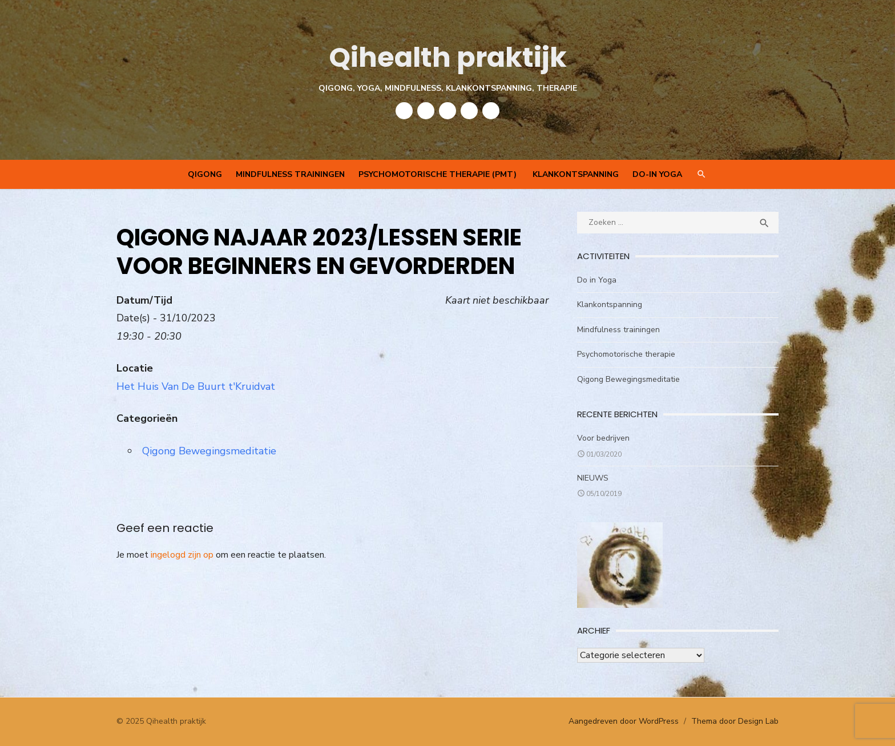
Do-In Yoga (657, 174)
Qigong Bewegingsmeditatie (209, 451)
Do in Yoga (596, 280)
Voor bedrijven (603, 438)
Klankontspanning (576, 174)
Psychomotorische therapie (626, 354)
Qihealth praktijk (448, 57)
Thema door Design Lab (735, 721)
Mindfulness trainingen (290, 174)
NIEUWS (592, 478)
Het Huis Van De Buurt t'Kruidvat (195, 386)
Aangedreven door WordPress (624, 721)
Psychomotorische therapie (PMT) (438, 174)
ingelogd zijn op (182, 555)
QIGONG (205, 174)
